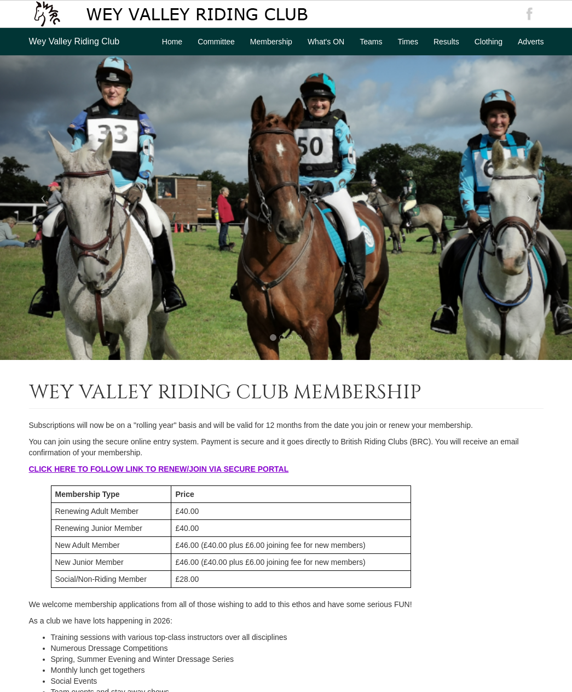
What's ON (326, 41)
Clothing (488, 41)
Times (407, 41)
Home (172, 41)
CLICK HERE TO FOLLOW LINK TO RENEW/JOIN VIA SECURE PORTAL (159, 469)
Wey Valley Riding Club (74, 41)
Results (446, 41)
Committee (216, 41)
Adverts (531, 41)
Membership (271, 41)
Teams (371, 41)
